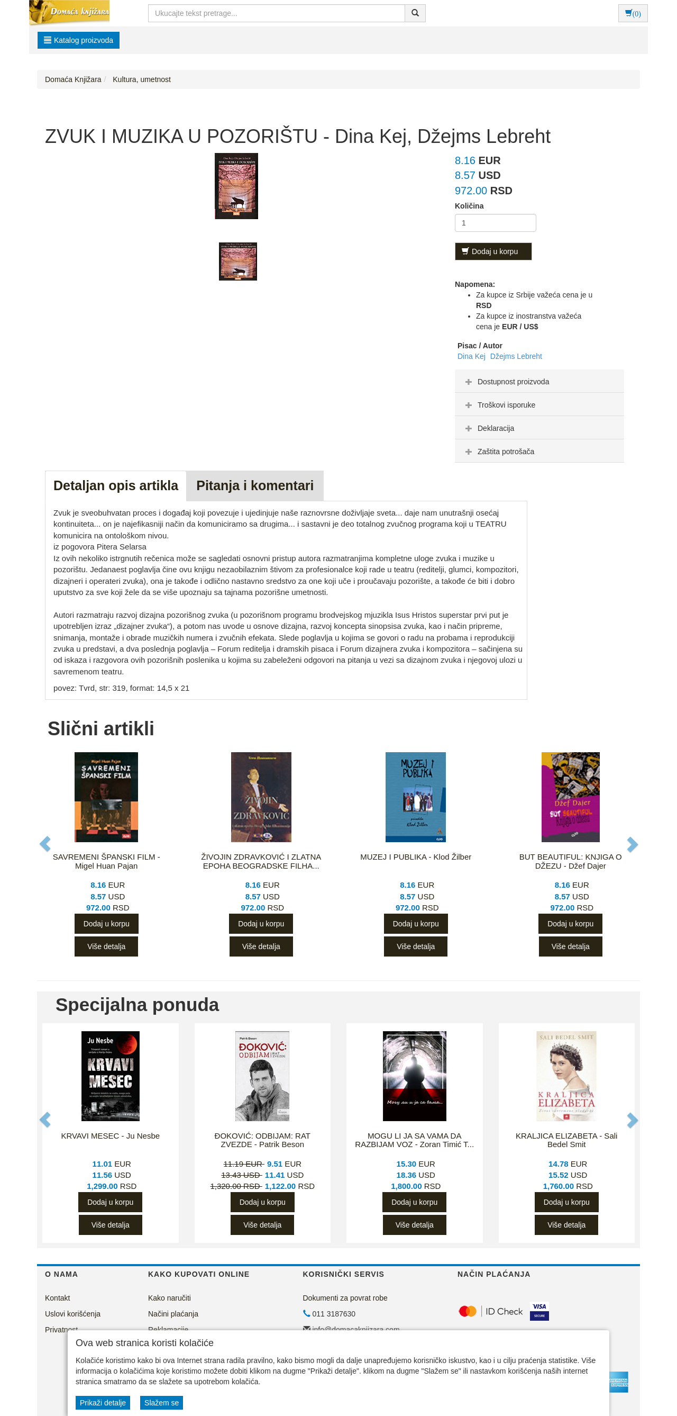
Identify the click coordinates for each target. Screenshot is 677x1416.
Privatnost (61, 1329)
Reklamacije (168, 1329)
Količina (469, 206)
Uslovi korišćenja (72, 1314)
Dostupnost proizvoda (506, 381)
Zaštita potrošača (498, 451)
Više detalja (106, 946)
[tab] (539, 381)
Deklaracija (488, 428)
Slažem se (161, 1403)
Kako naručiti (169, 1298)
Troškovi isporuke (499, 405)
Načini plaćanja (173, 1314)
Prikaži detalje (103, 1403)
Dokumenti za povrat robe (345, 1298)
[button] (46, 844)
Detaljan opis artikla (115, 485)
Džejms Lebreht (516, 356)
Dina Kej (473, 356)
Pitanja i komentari (255, 485)
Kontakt (57, 1298)
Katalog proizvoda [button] (78, 40)
